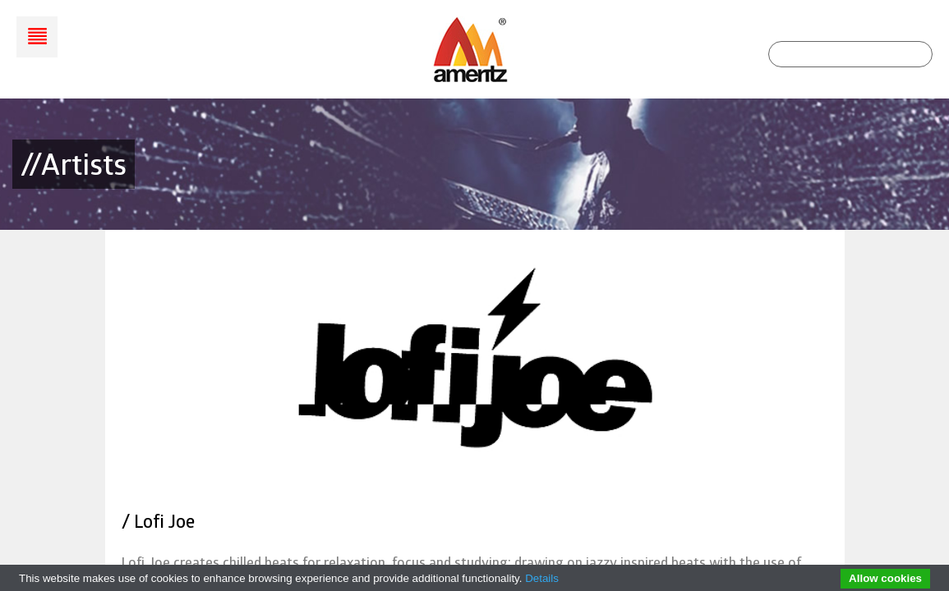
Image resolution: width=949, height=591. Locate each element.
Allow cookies (885, 578)
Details (542, 578)
